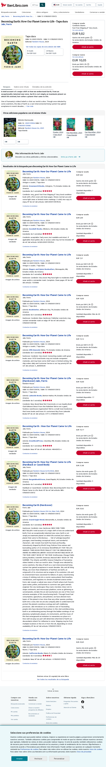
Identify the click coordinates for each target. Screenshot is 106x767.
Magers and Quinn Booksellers (41, 269)
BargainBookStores (37, 479)
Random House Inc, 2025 (34, 128)
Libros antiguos (42, 12)
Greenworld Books (36, 186)
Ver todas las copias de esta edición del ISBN (43, 47)
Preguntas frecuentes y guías (71, 702)
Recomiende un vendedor (34, 715)
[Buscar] (42, 5)
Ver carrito (14, 719)
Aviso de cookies (52, 723)
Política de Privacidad (53, 713)
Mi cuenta (14, 712)
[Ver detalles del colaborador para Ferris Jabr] (6, 24)
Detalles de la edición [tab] (41, 87)
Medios (48, 705)
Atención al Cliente (70, 707)
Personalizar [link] (59, 758)
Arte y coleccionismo (61, 12)
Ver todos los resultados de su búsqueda (53, 679)
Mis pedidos (15, 715)
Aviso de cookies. (96, 749)
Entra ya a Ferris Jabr (71, 157)
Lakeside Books (35, 395)
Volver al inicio (53, 691)
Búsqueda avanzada (8, 12)
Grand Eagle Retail (37, 520)
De (35, 52)
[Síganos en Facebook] (82, 702)
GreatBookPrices (36, 441)
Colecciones (26, 12)
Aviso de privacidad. (84, 752)
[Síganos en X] (82, 707)
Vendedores (79, 12)
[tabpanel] (34, 98)
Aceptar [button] (19, 759)
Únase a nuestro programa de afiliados (36, 709)
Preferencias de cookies (29, 749)
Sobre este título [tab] (21, 87)
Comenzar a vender (97, 12)
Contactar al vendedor (30, 206)
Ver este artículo (77, 30)
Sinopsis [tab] (6, 87)
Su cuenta (79, 5)
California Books (36, 653)
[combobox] (35, 5)
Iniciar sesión (67, 5)
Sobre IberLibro (51, 701)
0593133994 (30, 123)
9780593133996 (24, 125)
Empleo (48, 709)
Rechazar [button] (38, 759)
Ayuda (100, 5)
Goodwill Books (35, 229)
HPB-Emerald (34, 350)
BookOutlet (34, 310)
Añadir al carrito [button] (88, 47)
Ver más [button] (30, 106)
